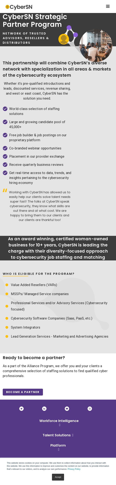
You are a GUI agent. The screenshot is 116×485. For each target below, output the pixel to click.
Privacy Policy (74, 469)
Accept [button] (58, 477)
